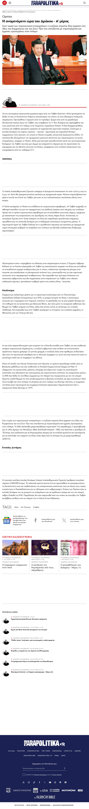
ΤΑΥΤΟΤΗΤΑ (19, 805)
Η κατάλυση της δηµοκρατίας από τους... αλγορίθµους (42, 568)
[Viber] (60, 783)
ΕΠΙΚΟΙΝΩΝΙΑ (45, 805)
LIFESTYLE (68, 751)
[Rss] (23, 783)
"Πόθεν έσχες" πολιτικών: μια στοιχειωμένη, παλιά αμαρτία (32, 641)
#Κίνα (16, 508)
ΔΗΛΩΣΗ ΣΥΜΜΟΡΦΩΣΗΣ (63, 805)
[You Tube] (50, 783)
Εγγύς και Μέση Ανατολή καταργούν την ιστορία (29, 630)
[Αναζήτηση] (84, 3)
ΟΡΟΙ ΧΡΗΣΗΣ (32, 805)
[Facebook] (39, 783)
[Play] (10, 3)
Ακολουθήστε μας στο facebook (48, 521)
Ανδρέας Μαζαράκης (54, 10)
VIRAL (56, 756)
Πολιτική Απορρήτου (40, 775)
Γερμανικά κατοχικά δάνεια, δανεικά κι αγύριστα (29, 619)
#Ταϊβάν (36, 508)
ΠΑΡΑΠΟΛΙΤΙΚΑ (33, 751)
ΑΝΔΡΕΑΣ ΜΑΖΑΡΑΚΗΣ (12, 558)
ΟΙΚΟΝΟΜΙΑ (57, 751)
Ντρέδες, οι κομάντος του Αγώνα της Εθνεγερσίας (30, 651)
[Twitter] (45, 783)
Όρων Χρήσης (57, 775)
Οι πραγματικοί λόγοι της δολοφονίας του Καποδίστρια (32, 662)
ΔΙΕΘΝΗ (78, 751)
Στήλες (44, 10)
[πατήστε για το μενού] (4, 3)
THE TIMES (46, 751)
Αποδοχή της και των (42, 775)
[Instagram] (29, 783)
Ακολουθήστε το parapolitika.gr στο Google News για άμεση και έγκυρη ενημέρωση (20, 520)
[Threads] (55, 783)
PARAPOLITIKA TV (45, 756)
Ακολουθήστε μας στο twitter (77, 521)
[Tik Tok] (34, 783)
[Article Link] (15, 548)
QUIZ (63, 756)
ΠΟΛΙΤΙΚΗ (21, 751)
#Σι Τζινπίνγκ (26, 508)
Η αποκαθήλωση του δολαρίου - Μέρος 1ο (71, 566)
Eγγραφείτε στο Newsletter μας (44, 764)
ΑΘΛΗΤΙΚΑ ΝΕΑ (30, 756)
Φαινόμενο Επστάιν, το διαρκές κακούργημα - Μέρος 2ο (32, 672)
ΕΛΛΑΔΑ (11, 751)
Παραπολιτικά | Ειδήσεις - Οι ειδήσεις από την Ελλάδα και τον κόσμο (21, 10)
